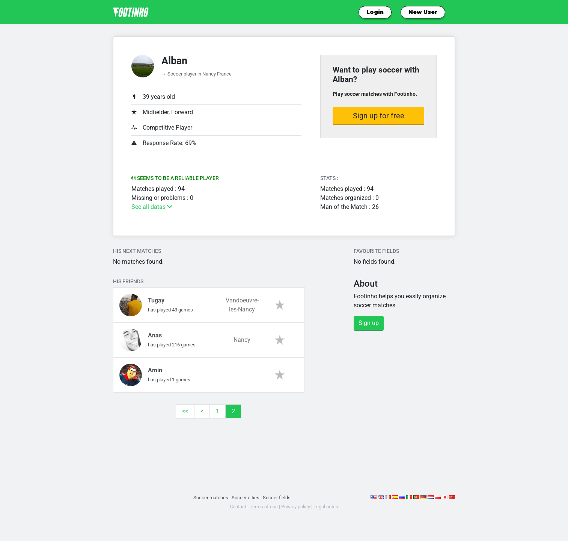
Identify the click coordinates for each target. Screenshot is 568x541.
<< (185, 411)
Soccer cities (245, 497)
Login (375, 12)
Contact (238, 506)
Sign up (369, 322)
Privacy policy (295, 506)
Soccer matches (210, 497)
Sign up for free (378, 115)
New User (422, 12)
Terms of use (264, 506)
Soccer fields (277, 497)
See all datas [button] (151, 206)
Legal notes (325, 506)
